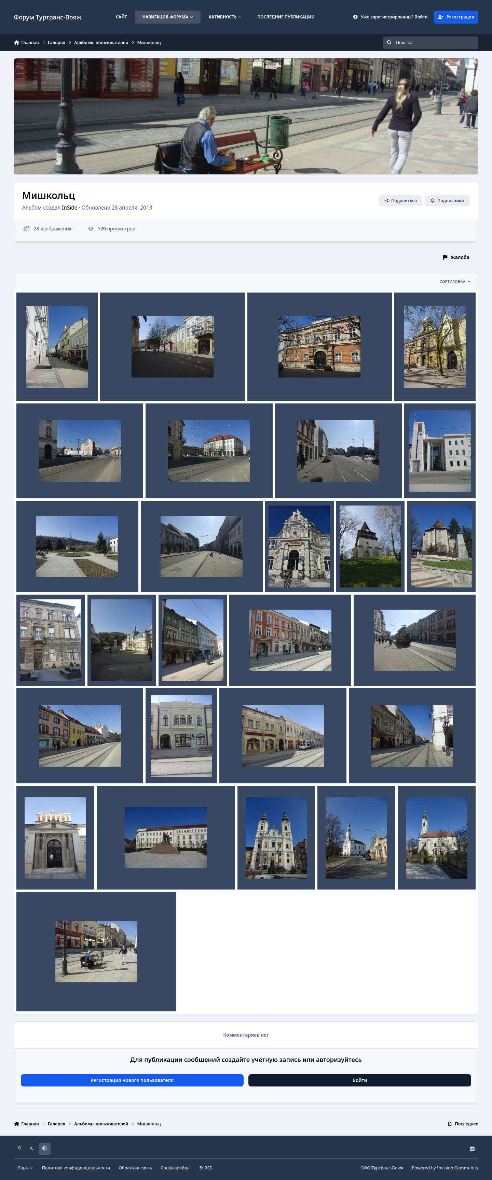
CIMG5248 (33, 669)
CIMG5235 (236, 767)
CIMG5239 (370, 669)
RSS (205, 1168)
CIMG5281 (281, 576)
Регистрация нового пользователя (132, 1080)
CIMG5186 (334, 873)
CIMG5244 (175, 669)
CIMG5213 (254, 873)
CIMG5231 (365, 767)
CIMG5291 (421, 482)
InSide (69, 207)
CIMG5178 (414, 873)
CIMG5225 (33, 873)
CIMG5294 (162, 482)
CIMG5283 (157, 576)
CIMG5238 (33, 767)
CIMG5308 (116, 384)
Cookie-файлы (175, 1168)
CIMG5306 (264, 384)
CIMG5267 (353, 576)
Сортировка (455, 281)
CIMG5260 (423, 576)
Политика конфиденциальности (76, 1168)
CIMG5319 (33, 995)
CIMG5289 (33, 576)
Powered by (445, 1168)
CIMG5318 (33, 384)
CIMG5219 (113, 873)
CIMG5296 (33, 482)
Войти (360, 1080)
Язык (25, 1168)
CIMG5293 (291, 482)
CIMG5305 (411, 384)
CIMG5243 (246, 669)
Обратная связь (135, 1168)
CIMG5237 (162, 767)
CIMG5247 (104, 669)
